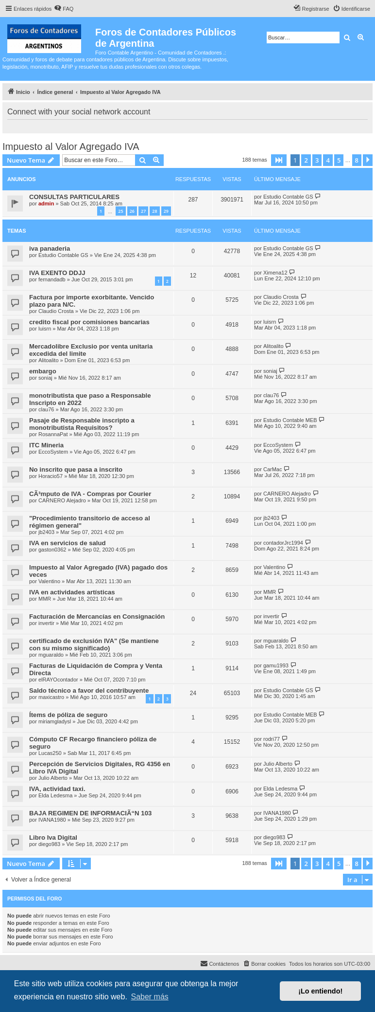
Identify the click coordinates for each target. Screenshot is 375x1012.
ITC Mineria (46, 445)
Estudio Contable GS (288, 197)
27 (143, 211)
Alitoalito (48, 360)
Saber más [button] (149, 997)
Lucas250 (50, 753)
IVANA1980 (52, 820)
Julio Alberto (53, 778)
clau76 (46, 409)
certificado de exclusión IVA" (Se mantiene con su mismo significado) (94, 644)
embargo (42, 371)
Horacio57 (50, 476)
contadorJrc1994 (283, 543)
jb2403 (46, 532)
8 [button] (356, 160)
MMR (44, 599)
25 (120, 211)
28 (154, 211)
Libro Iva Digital (53, 837)
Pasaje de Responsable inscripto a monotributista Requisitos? (82, 424)
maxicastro (51, 697)
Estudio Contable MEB (290, 420)
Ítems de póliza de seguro (68, 714)
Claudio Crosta (56, 311)
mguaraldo (51, 655)
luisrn (44, 328)
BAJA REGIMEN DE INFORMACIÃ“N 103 (90, 813)
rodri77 (271, 739)
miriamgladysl (54, 721)
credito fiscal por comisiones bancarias (89, 322)
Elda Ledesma (55, 795)
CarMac (272, 469)
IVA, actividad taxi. (57, 788)
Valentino (49, 581)
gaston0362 (52, 549)
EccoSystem (53, 452)
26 (132, 211)
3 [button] (317, 160)
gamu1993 (276, 665)
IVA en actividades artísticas (72, 592)
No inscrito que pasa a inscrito (75, 469)
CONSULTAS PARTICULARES (74, 197)
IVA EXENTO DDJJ (57, 272)
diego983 (49, 844)
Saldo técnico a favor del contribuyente (89, 690)
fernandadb (52, 279)
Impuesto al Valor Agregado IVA (70, 146)
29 (166, 211)
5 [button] (339, 160)
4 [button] (327, 160)
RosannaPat (53, 434)
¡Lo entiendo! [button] (320, 991)
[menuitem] (63, 9)
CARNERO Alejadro (62, 500)
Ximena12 (275, 273)
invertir (46, 623)
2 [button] (305, 160)
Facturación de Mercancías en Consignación (97, 616)
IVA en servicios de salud (67, 543)
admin (46, 203)
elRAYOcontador (58, 679)
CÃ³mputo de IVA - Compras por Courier (90, 493)
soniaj (45, 378)
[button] (279, 160)
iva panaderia (49, 248)
